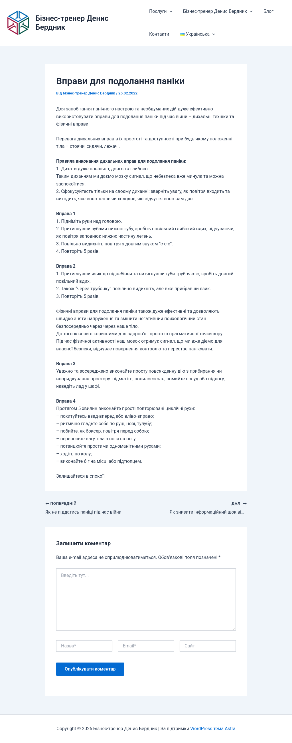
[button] (170, 11)
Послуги (160, 11)
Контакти (159, 34)
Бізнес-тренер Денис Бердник (216, 11)
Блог (265, 11)
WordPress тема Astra (213, 728)
